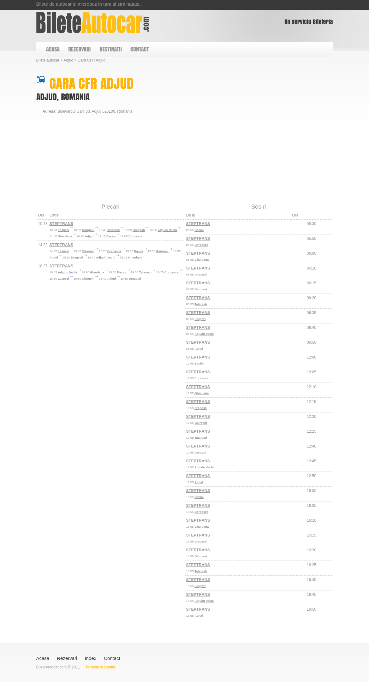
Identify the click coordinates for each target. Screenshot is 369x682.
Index (90, 658)
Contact (112, 658)
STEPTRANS (62, 224)
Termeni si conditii (101, 667)
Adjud (69, 60)
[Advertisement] (151, 187)
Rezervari (67, 658)
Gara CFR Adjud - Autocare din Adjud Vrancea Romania (92, 22)
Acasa (43, 658)
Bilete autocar (47, 60)
